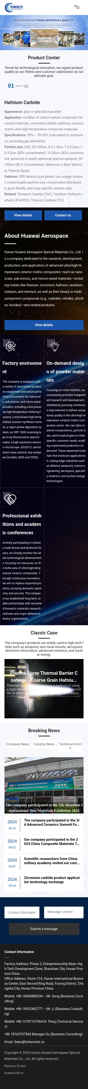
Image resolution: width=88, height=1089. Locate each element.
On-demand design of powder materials (65, 371)
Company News (17, 744)
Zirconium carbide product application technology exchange (51, 880)
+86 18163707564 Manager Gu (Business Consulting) (43, 1034)
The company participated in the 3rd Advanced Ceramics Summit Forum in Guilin (51, 824)
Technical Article (70, 746)
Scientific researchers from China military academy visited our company (51, 863)
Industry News (44, 744)
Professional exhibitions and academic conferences (22, 524)
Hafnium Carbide (22, 102)
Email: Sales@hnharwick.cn (24, 1042)
